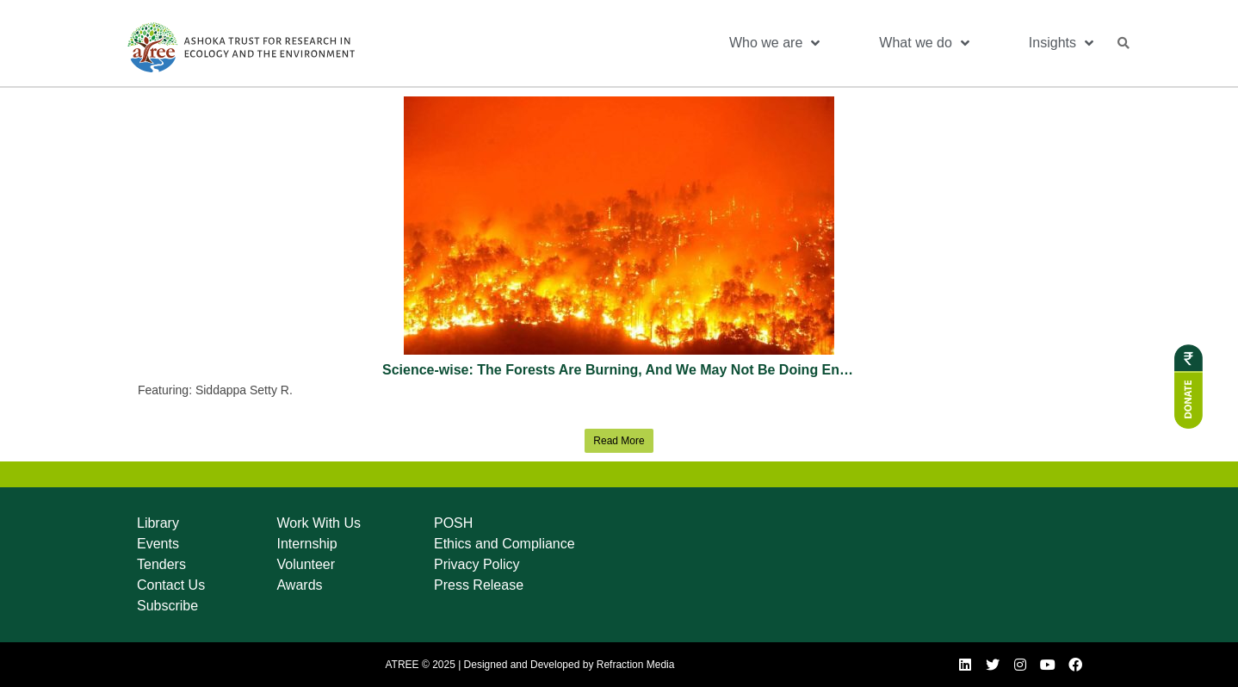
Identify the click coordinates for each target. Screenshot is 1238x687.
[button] (1123, 43)
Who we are (774, 43)
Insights (1061, 43)
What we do (924, 43)
